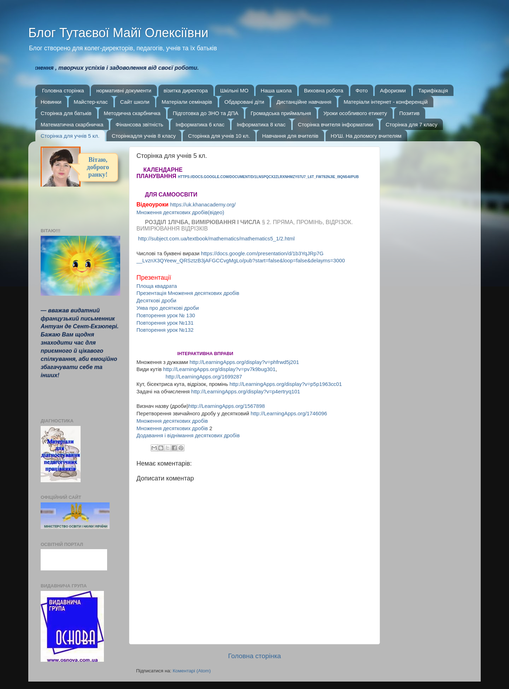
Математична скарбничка (72, 124)
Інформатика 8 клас (261, 124)
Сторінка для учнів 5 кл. (70, 136)
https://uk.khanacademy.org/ (202, 204)
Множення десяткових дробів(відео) (180, 212)
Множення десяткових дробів (172, 421)
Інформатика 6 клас (200, 124)
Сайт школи (135, 102)
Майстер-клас (91, 102)
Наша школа (276, 90)
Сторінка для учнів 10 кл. (219, 136)
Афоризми (393, 90)
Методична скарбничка (132, 113)
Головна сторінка (63, 90)
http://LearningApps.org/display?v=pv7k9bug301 (219, 369)
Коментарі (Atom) (191, 670)
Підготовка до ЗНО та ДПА (206, 113)
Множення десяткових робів (172, 428)
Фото (362, 90)
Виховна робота (323, 90)
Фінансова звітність (139, 124)
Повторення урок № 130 (165, 315)
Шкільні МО (234, 90)
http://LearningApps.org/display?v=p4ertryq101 (245, 391)
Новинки (51, 102)
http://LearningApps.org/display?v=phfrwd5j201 (244, 362)
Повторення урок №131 (165, 323)
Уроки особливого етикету (355, 113)
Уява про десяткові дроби (167, 308)
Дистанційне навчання (303, 102)
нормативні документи (123, 90)
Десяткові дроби (156, 300)
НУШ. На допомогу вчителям (366, 136)
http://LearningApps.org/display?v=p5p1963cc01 (285, 384)
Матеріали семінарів (187, 102)
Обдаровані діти (244, 102)
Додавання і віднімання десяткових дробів (188, 435)
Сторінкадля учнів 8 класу (144, 136)
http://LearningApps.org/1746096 (289, 413)
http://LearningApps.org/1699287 (203, 377)
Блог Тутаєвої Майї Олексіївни (118, 32)
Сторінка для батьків (66, 113)
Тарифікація (433, 90)
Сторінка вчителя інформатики (335, 124)
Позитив (409, 113)
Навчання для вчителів (290, 136)
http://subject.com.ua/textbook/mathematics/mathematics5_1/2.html (216, 238)
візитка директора (186, 90)
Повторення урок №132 (165, 330)
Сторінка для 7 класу (411, 124)
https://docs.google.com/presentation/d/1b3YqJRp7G (262, 253)
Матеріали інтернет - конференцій (386, 102)
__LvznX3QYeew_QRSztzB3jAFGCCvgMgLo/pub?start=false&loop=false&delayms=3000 (240, 260)
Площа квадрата (156, 286)
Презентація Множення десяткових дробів (187, 293)
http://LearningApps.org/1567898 (226, 406)
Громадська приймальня (281, 113)
